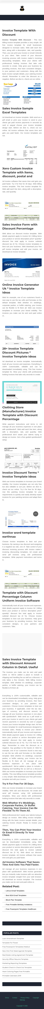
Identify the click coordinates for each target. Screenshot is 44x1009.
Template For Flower (10, 943)
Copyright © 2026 (22, 1006)
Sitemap (22, 1000)
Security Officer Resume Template (15, 959)
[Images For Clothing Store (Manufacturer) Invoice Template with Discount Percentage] (22, 392)
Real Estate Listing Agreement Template (17, 955)
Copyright (36, 998)
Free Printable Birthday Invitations (19, 905)
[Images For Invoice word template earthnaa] (22, 517)
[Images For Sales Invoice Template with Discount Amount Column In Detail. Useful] (22, 644)
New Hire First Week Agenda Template (17, 951)
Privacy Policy (25, 998)
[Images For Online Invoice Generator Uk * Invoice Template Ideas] (22, 269)
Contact (14, 998)
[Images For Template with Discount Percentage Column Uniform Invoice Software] (22, 577)
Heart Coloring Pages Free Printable (16, 971)
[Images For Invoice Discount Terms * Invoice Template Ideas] (22, 457)
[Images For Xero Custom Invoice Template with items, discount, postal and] (22, 153)
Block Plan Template (14, 900)
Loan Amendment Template (13, 938)
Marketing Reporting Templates (14, 963)
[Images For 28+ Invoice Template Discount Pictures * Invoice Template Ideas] (22, 333)
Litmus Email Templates (15, 891)
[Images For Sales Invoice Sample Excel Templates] (22, 93)
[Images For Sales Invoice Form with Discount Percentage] (22, 209)
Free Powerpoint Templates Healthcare (21, 909)
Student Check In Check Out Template (17, 967)
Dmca (7, 998)
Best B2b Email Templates (16, 895)
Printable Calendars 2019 (11, 976)
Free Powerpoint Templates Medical (16, 947)
